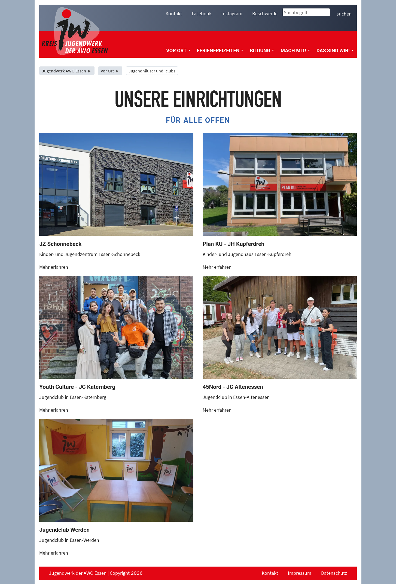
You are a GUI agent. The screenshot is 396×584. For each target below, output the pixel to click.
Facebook (202, 13)
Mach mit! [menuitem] (295, 50)
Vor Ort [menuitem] (178, 50)
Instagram (231, 13)
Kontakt (174, 13)
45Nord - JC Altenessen (233, 387)
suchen (344, 14)
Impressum (299, 573)
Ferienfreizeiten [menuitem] (220, 50)
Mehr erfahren (53, 267)
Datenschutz (334, 573)
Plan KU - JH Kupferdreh (233, 244)
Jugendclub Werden (64, 530)
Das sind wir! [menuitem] (335, 50)
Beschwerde (265, 13)
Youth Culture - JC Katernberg (77, 387)
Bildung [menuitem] (262, 50)
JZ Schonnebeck (60, 244)
